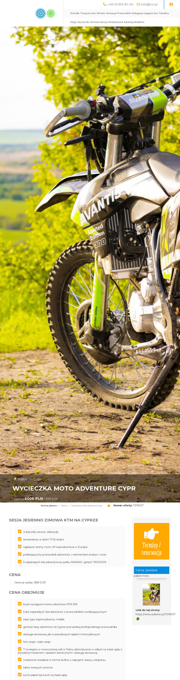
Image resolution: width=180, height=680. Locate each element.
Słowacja (111, 13)
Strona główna (49, 505)
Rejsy (73, 22)
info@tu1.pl (149, 4)
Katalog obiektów (134, 22)
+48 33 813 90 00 (120, 4)
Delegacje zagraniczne (144, 13)
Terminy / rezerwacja (152, 541)
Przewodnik (124, 13)
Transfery (164, 13)
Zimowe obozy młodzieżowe (106, 22)
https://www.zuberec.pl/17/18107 (155, 614)
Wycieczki (83, 22)
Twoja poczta (88, 13)
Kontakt (74, 13)
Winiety (101, 13)
